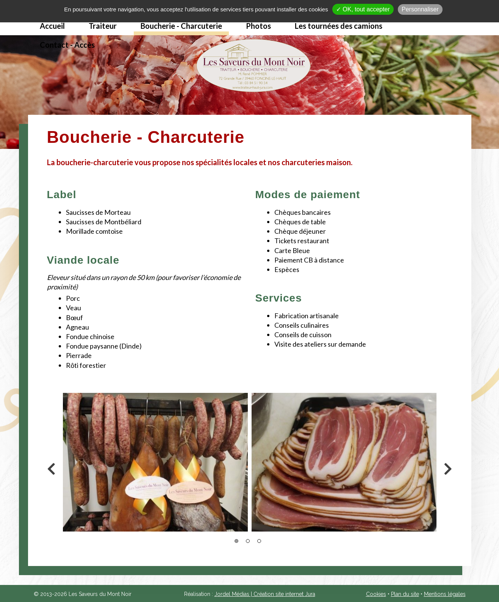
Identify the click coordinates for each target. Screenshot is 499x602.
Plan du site (405, 594)
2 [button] (248, 541)
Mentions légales (445, 594)
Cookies (376, 594)
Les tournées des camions (338, 25)
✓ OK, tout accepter (363, 9)
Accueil (52, 25)
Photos (258, 25)
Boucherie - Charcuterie (181, 25)
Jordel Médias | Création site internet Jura (264, 594)
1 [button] (236, 541)
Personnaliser (420, 9)
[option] (155, 462)
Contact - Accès (67, 44)
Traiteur (103, 25)
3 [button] (259, 541)
